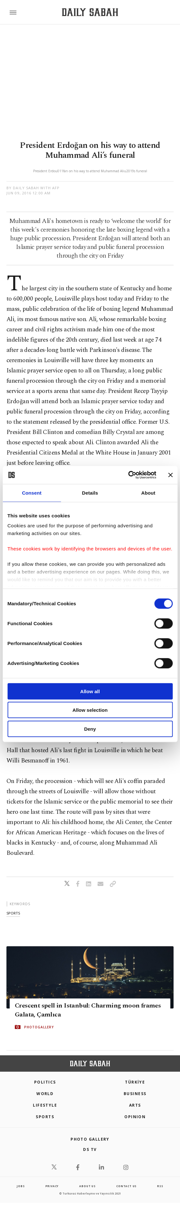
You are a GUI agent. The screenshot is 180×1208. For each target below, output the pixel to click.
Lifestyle (45, 1105)
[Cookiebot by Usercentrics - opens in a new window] (128, 475)
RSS (160, 1186)
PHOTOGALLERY (39, 1027)
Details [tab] (90, 492)
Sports (45, 1116)
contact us (126, 1186)
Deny (90, 728)
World (44, 1093)
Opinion (135, 1116)
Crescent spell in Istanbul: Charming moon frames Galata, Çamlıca (88, 1010)
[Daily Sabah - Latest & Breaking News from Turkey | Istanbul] (90, 12)
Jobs (20, 1186)
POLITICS (45, 1082)
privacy (52, 1186)
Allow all (90, 691)
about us (87, 1186)
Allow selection (90, 710)
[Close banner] (170, 475)
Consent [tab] (32, 492)
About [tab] (148, 492)
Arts (135, 1105)
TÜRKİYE (135, 1082)
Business (135, 1093)
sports (13, 913)
